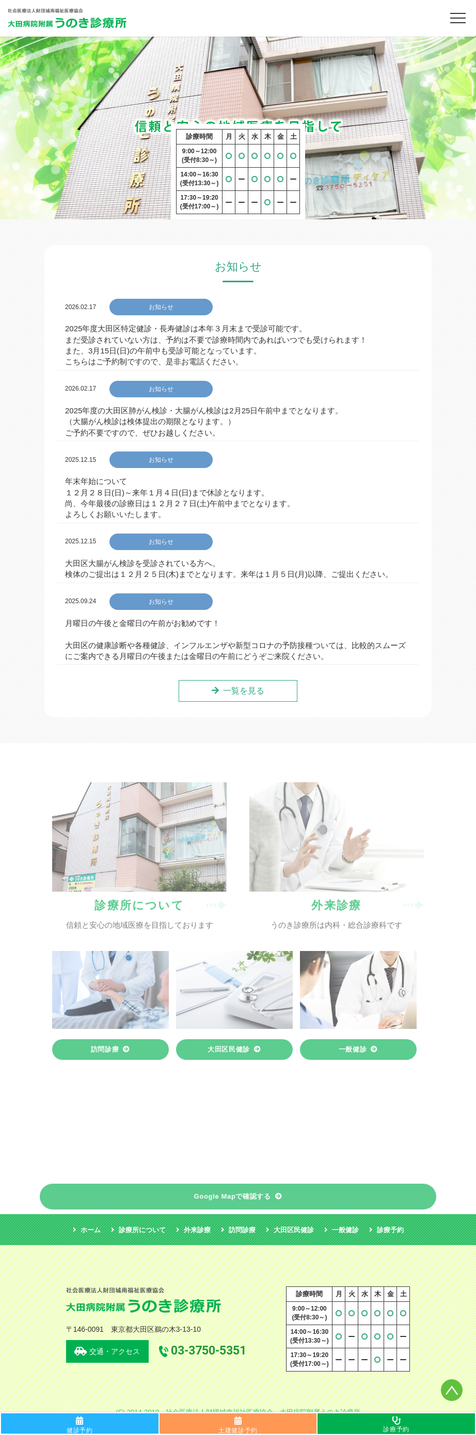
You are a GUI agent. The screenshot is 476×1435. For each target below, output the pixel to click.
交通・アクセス (114, 1351)
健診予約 (79, 1430)
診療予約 (396, 1429)
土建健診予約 (238, 1430)
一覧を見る (243, 690)
